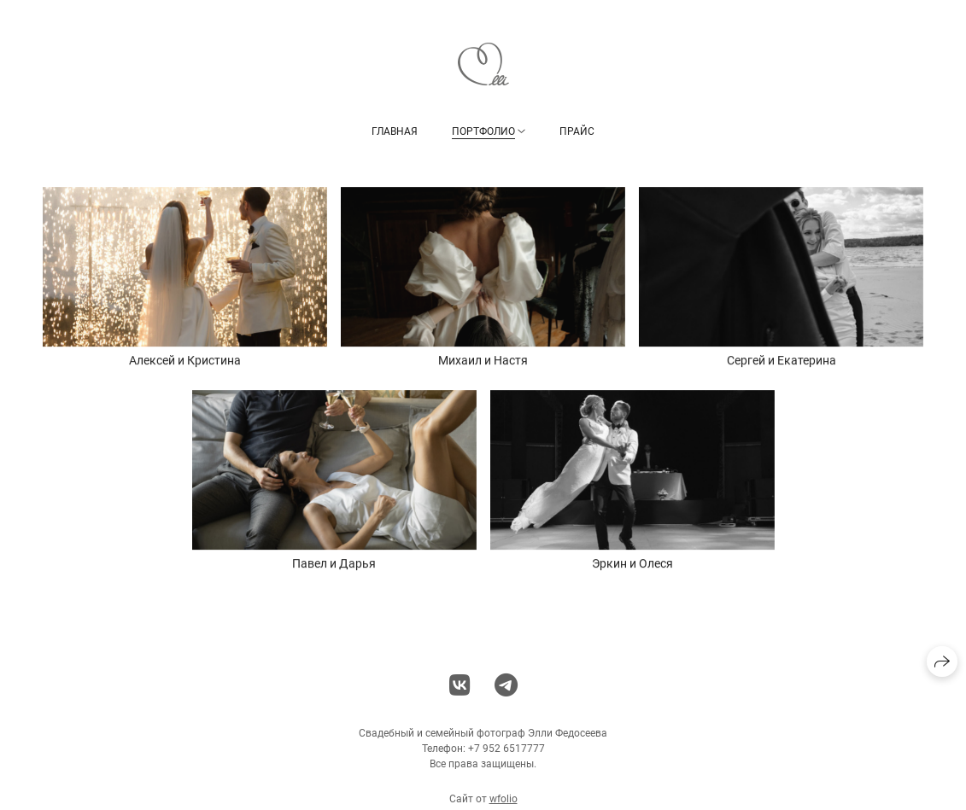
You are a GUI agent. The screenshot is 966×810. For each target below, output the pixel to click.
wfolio (503, 803)
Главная (395, 131)
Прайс (576, 131)
